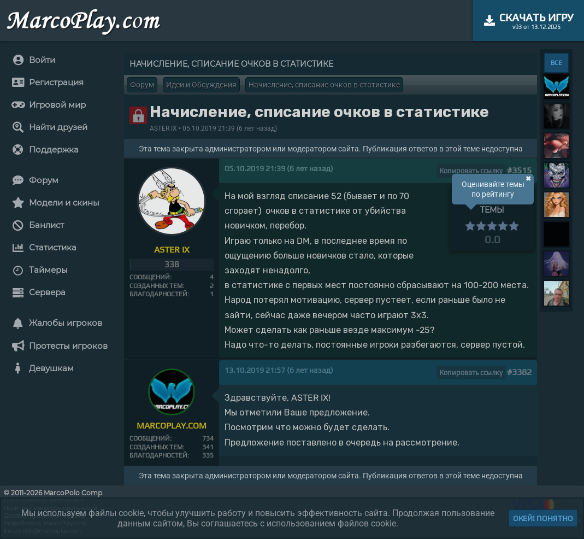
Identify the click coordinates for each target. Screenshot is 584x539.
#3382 (519, 372)
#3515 (519, 170)
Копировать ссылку (471, 171)
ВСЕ (556, 63)
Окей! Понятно (543, 518)
